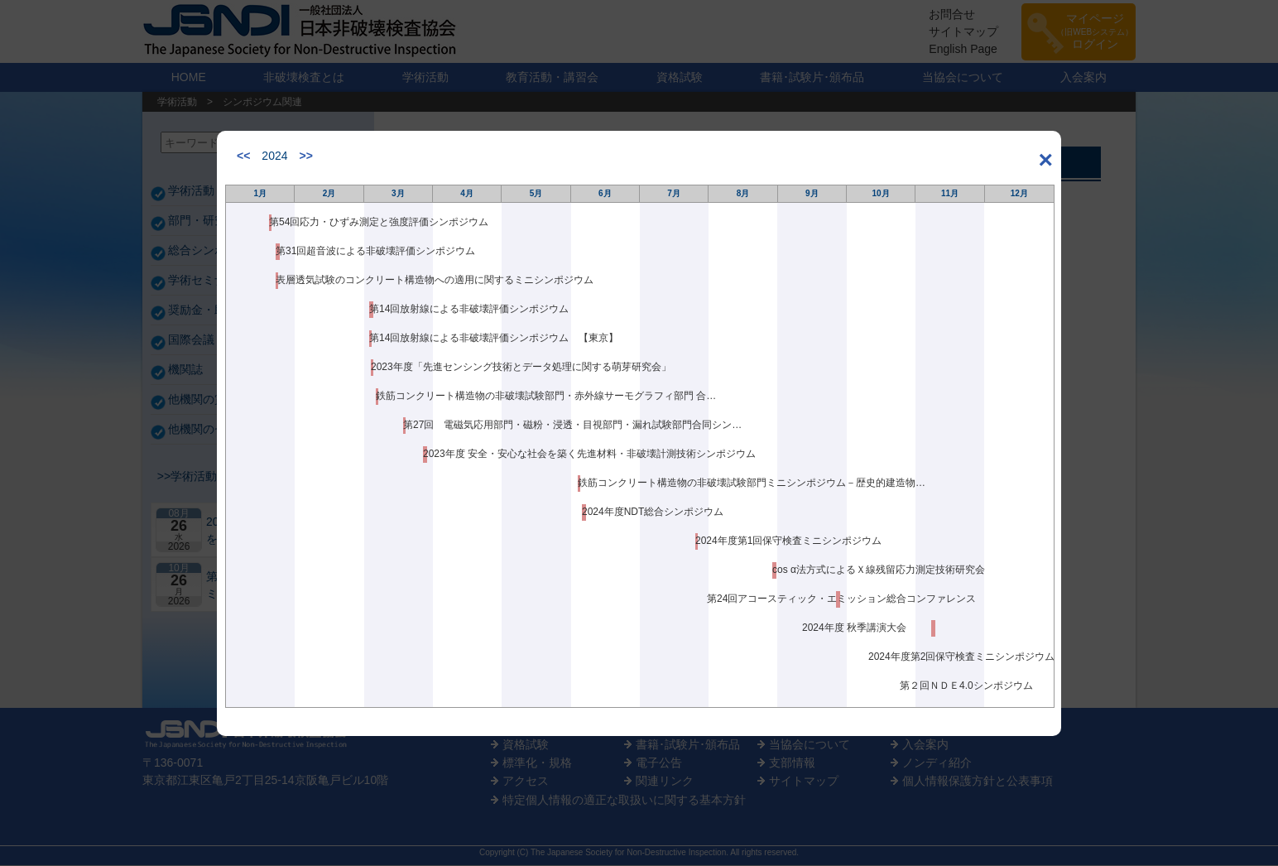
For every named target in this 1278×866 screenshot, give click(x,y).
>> (306, 155)
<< (243, 155)
